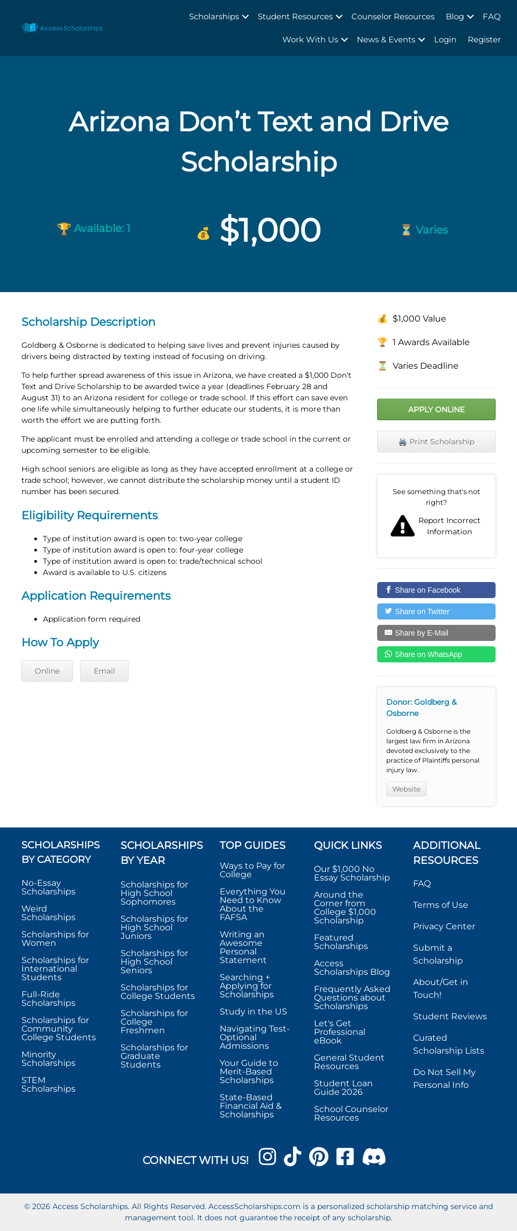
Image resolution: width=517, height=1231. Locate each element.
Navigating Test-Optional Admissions (255, 1037)
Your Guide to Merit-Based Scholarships (249, 1071)
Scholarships (214, 16)
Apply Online (436, 409)
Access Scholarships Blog (352, 967)
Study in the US (253, 1011)
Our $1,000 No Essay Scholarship (352, 873)
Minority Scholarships (48, 1058)
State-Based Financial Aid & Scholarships (251, 1106)
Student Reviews (450, 1016)
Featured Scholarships (342, 941)
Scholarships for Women (55, 938)
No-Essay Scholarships (48, 887)
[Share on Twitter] (436, 611)
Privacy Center (444, 926)
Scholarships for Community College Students (58, 1028)
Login (445, 39)
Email (104, 671)
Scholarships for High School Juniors (154, 927)
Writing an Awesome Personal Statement (243, 947)
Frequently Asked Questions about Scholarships (352, 997)
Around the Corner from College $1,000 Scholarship (345, 908)
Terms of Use (440, 905)
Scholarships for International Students (55, 968)
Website (406, 789)
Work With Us (310, 39)
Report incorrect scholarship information (436, 516)
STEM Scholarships (48, 1084)
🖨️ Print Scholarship (436, 441)
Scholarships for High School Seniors (154, 961)
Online (47, 671)
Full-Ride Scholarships (48, 998)
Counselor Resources (392, 16)
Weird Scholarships (48, 913)
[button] (245, 16)
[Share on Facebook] (436, 590)
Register (484, 39)
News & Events (386, 39)
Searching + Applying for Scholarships (247, 985)
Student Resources (295, 16)
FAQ (492, 16)
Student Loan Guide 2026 (343, 1087)
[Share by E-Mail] (436, 633)
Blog (455, 16)
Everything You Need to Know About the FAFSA (253, 904)
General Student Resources (349, 1062)
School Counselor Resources (351, 1113)
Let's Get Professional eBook (339, 1032)
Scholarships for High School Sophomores (154, 893)
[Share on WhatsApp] (436, 654)
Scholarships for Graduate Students (154, 1056)
